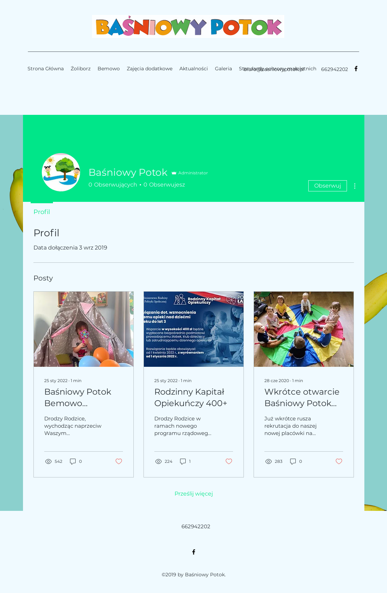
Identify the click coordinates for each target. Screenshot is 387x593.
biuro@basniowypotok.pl (273, 69)
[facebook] (356, 68)
